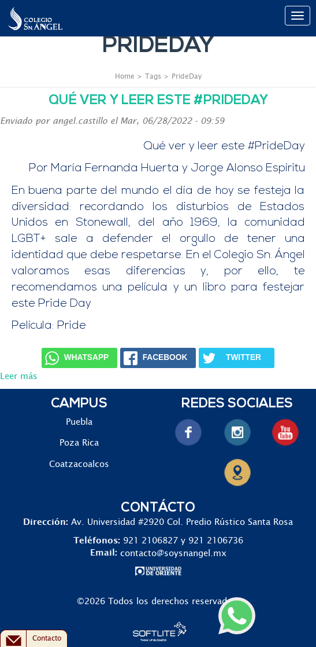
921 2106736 (215, 540)
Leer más (19, 376)
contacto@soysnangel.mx (173, 553)
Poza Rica (79, 443)
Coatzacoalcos (79, 464)
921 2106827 (150, 540)
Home (125, 76)
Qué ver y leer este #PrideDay (158, 101)
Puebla (79, 422)
